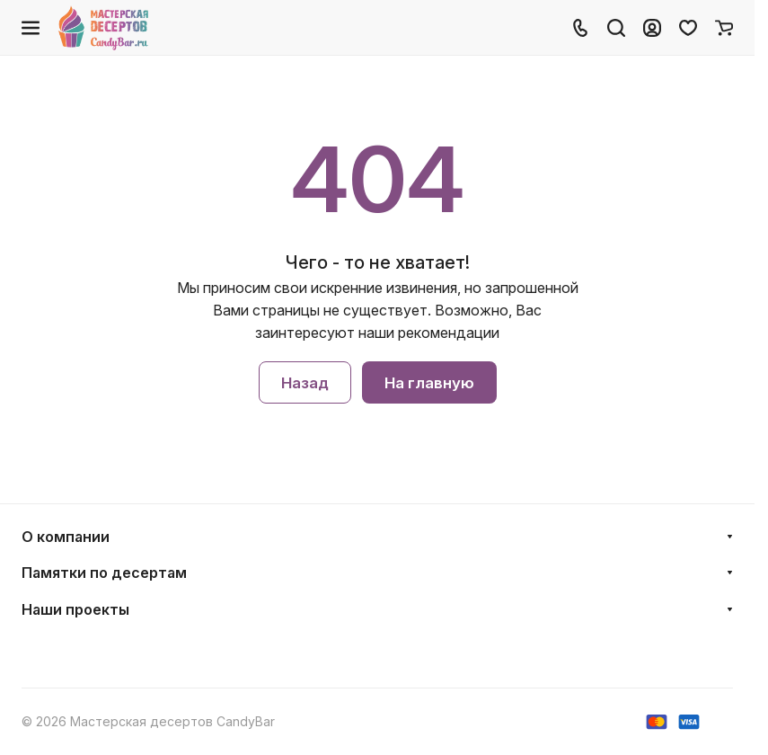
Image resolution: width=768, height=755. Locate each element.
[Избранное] (688, 28)
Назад (305, 383)
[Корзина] (724, 28)
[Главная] (104, 27)
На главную (429, 383)
